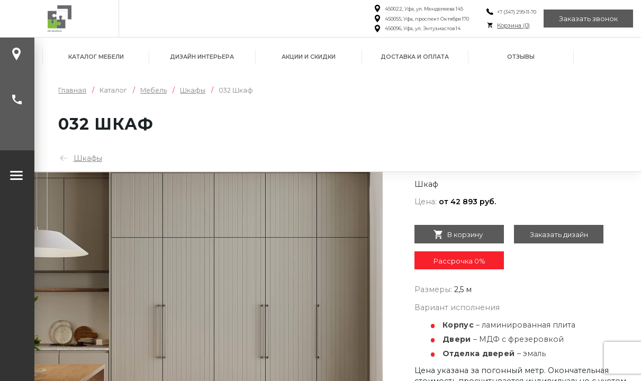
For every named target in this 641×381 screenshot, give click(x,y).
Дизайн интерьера (202, 56)
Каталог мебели (96, 56)
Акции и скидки (309, 56)
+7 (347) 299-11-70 (516, 12)
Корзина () (512, 25)
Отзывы (521, 56)
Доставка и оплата (415, 56)
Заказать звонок (588, 18)
